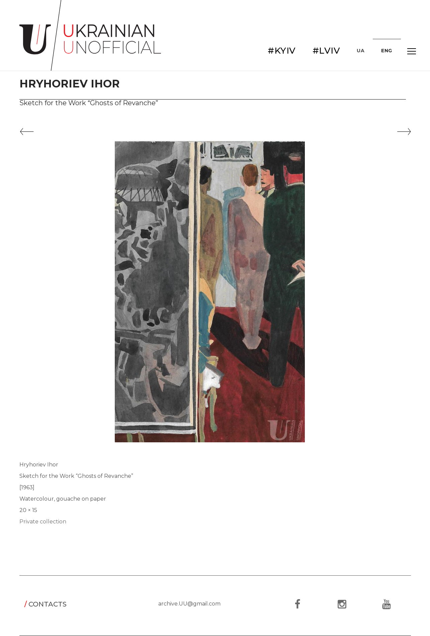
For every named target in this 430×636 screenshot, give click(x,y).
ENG (386, 51)
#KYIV (282, 50)
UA (360, 51)
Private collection (42, 521)
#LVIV (326, 50)
